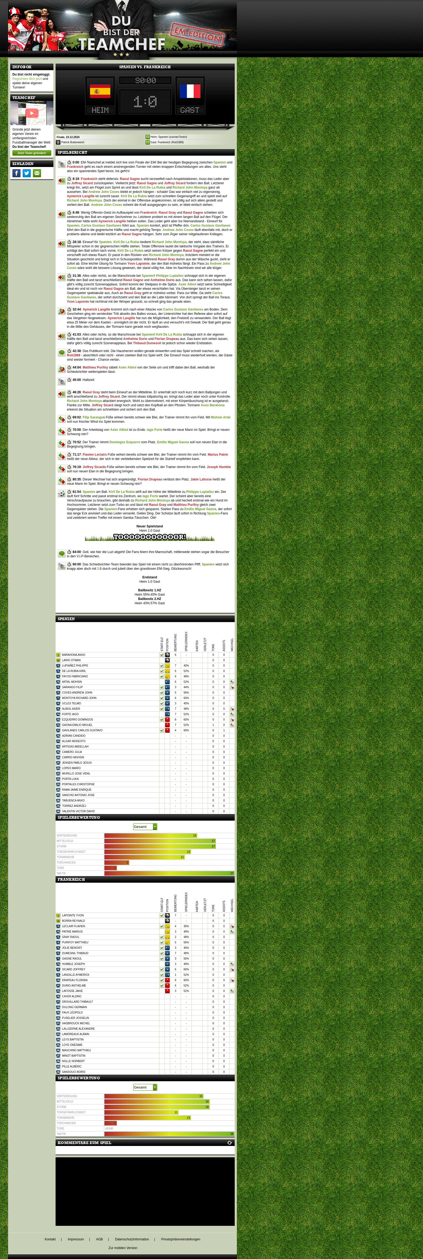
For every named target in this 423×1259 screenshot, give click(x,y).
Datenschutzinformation (132, 1239)
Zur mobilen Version (122, 1248)
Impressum (76, 1239)
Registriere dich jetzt (27, 79)
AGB (99, 1239)
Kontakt (50, 1239)
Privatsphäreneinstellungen (180, 1239)
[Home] (122, 25)
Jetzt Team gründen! (32, 153)
